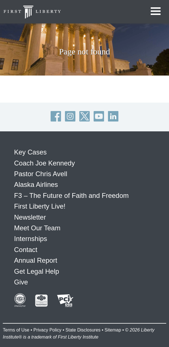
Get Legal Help (36, 271)
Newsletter (30, 217)
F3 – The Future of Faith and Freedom (71, 195)
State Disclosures (83, 330)
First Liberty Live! (40, 206)
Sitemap (113, 330)
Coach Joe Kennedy (44, 163)
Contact (25, 249)
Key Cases (30, 152)
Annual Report (35, 260)
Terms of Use (16, 330)
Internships (30, 238)
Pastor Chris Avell (40, 174)
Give (21, 282)
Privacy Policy (47, 330)
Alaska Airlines (36, 184)
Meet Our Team (37, 228)
